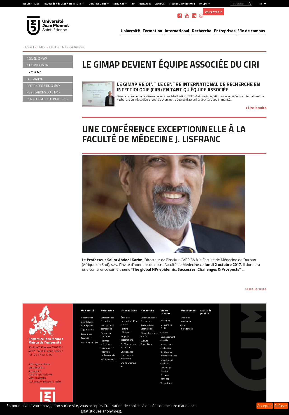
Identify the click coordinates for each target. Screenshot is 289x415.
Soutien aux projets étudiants (169, 354)
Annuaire (145, 3)
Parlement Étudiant (166, 369)
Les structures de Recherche (148, 319)
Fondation (86, 338)
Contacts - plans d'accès (40, 374)
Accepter (264, 405)
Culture (164, 332)
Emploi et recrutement (186, 319)
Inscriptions (31, 3)
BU (133, 3)
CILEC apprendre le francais (128, 345)
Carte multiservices (186, 327)
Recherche (201, 30)
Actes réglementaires (39, 364)
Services (119, 3)
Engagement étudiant (167, 361)
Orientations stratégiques (87, 323)
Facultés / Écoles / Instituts (63, 3)
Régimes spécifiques (106, 342)
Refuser (280, 405)
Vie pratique (166, 383)
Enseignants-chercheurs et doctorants (127, 355)
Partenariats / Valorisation (147, 327)
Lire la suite (257, 107)
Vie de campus (251, 30)
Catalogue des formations (107, 319)
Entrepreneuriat (109, 359)
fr (260, 3)
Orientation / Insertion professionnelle (108, 352)
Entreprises (224, 30)
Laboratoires (98, 3)
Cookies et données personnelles (44, 381)
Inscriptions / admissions (107, 327)
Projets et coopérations (127, 338)
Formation (152, 30)
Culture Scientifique (146, 342)
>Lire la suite (255, 289)
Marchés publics (36, 367)
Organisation (87, 329)
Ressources (188, 310)
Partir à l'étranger (125, 330)
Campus (160, 3)
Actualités (35, 72)
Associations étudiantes (166, 346)
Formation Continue (106, 334)
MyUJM (203, 3)
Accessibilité (34, 371)
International (177, 30)
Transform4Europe (182, 3)
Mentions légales (37, 378)
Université (130, 30)
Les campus (86, 334)
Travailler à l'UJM (89, 342)
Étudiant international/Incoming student (132, 321)
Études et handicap (165, 377)
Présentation (87, 317)
